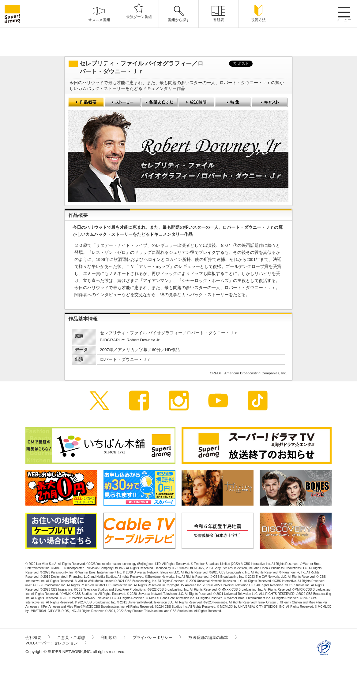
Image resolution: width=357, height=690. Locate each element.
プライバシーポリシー (157, 637)
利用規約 (113, 637)
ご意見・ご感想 (75, 637)
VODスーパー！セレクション (55, 643)
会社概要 (37, 637)
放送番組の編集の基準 (212, 637)
